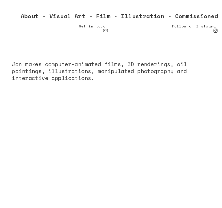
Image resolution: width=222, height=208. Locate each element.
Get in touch (93, 26)
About (30, 16)
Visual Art (67, 16)
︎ (105, 30)
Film (103, 16)
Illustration (142, 16)
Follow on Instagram (195, 26)
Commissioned (196, 16)
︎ (215, 30)
